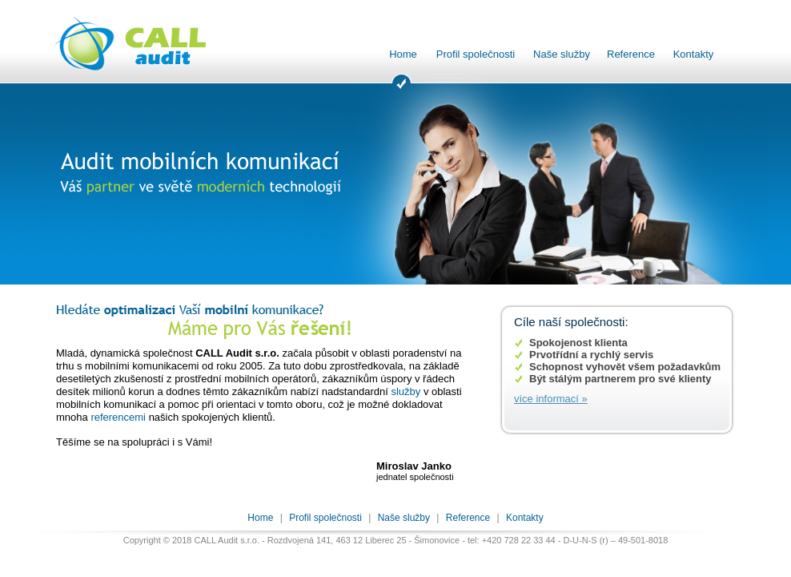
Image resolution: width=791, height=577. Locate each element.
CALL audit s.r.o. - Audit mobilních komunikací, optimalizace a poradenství (141, 44)
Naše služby (561, 54)
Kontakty (693, 54)
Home (403, 54)
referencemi (118, 417)
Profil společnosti (475, 54)
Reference (631, 54)
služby (405, 391)
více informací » (551, 399)
